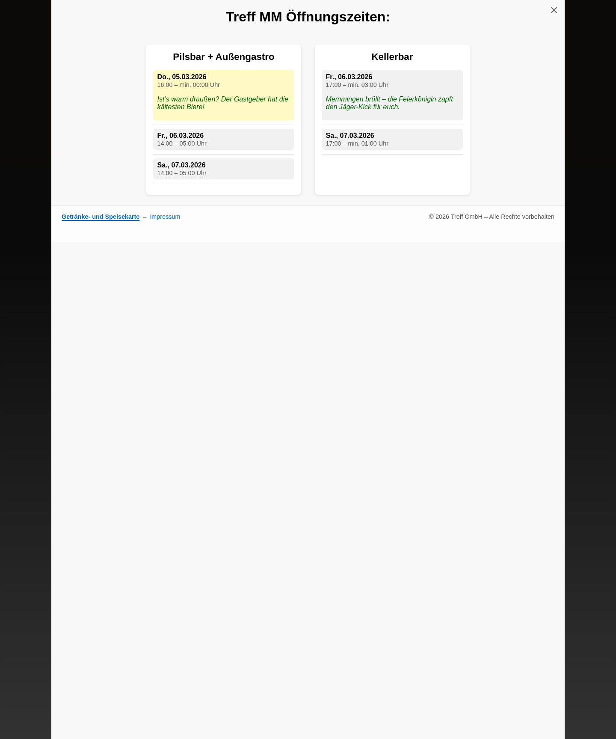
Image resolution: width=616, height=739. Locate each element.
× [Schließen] (554, 10)
